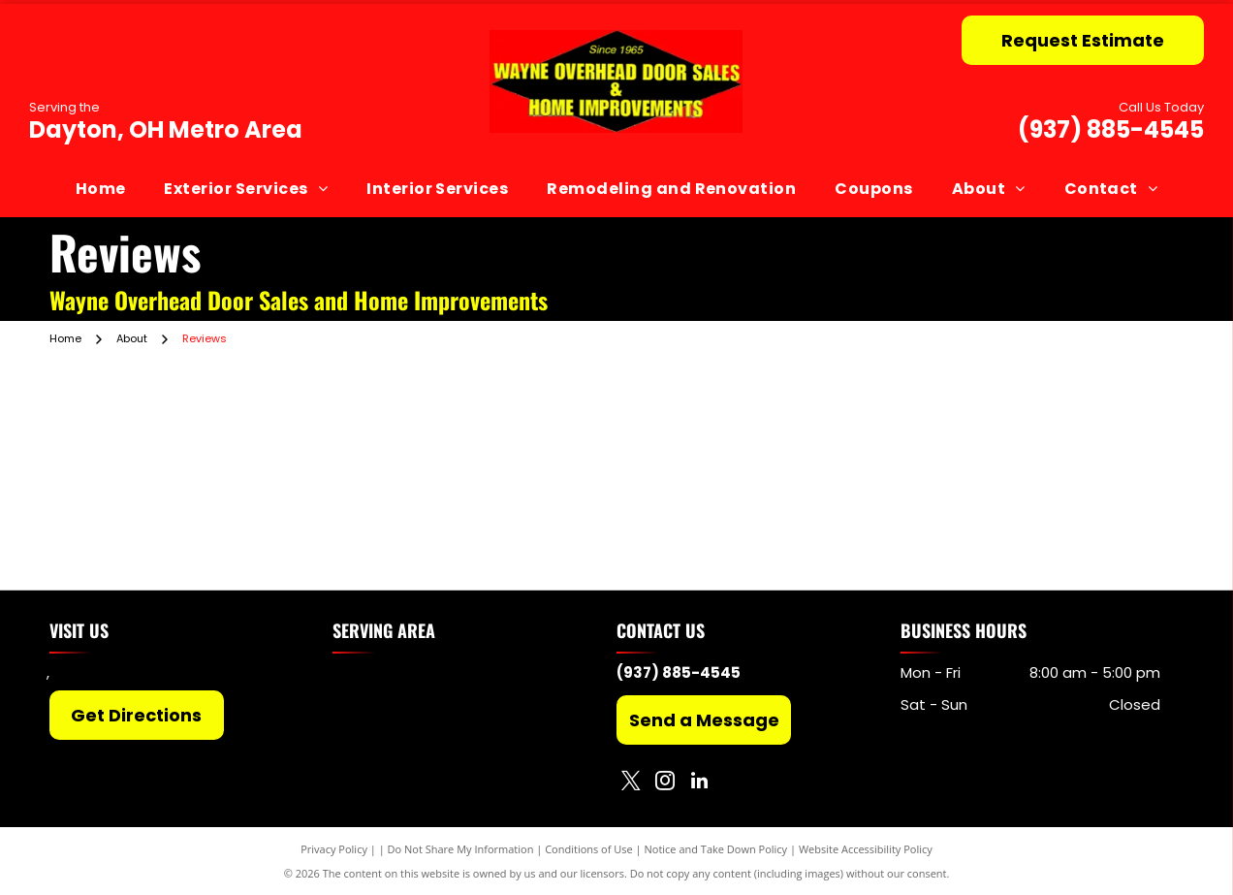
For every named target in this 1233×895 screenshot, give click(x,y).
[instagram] (665, 783)
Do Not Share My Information (461, 849)
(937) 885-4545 (1111, 129)
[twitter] (631, 783)
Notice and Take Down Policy (716, 849)
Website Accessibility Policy (866, 849)
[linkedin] (698, 783)
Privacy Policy (333, 849)
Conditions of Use (589, 849)
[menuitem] (100, 188)
